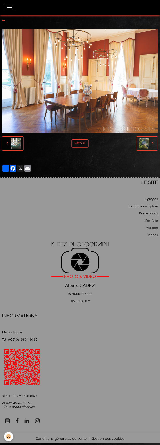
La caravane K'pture (143, 206)
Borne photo (148, 213)
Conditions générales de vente (61, 439)
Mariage (151, 227)
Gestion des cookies (108, 439)
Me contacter (12, 332)
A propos (151, 199)
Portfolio (151, 220)
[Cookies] (8, 436)
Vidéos (153, 235)
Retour (79, 143)
